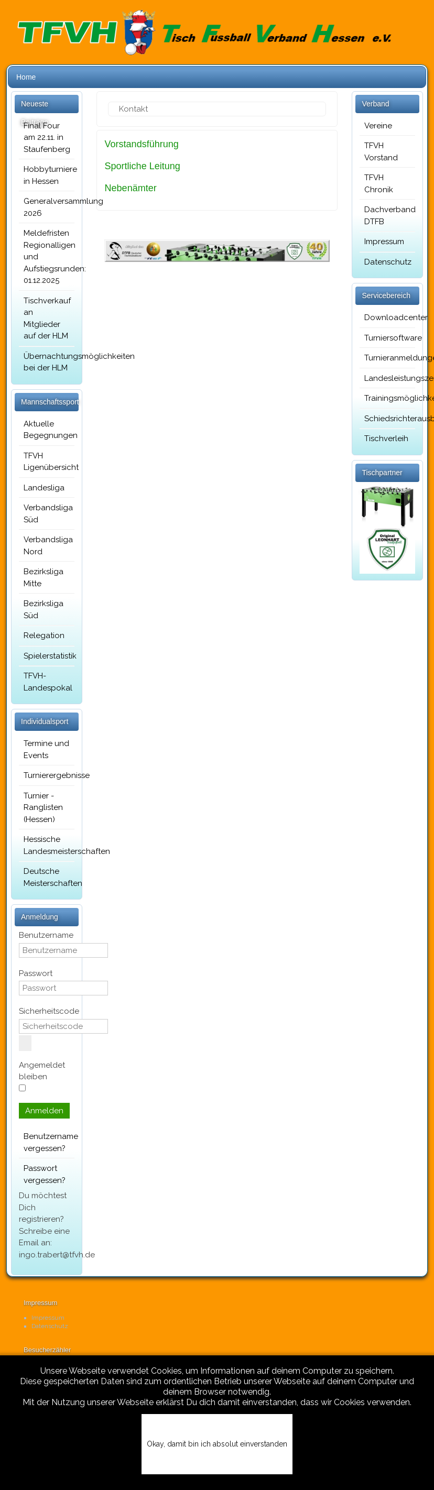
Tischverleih (386, 438)
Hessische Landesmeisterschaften (47, 845)
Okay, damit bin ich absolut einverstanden (217, 1444)
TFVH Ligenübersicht (47, 462)
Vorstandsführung (142, 144)
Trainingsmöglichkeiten (387, 398)
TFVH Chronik (378, 183)
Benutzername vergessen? (47, 1142)
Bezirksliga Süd (43, 609)
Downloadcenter (387, 317)
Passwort (35, 973)
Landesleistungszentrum (387, 378)
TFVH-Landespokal (47, 682)
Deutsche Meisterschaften (47, 877)
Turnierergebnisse (47, 775)
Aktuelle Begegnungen (47, 430)
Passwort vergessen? (45, 1174)
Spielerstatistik (47, 656)
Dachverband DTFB (387, 215)
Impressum (384, 241)
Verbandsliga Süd (47, 513)
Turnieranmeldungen (387, 358)
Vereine (378, 125)
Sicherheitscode (49, 1011)
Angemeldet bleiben (42, 1071)
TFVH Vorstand (381, 151)
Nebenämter (131, 188)
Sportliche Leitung (142, 166)
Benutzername (46, 935)
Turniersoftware (387, 338)
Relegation (44, 635)
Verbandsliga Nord (47, 545)
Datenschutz (387, 262)
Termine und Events (46, 749)
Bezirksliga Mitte (43, 577)
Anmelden (44, 1110)
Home (26, 77)
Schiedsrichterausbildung (387, 418)
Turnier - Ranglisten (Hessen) (43, 807)
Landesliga (44, 487)
